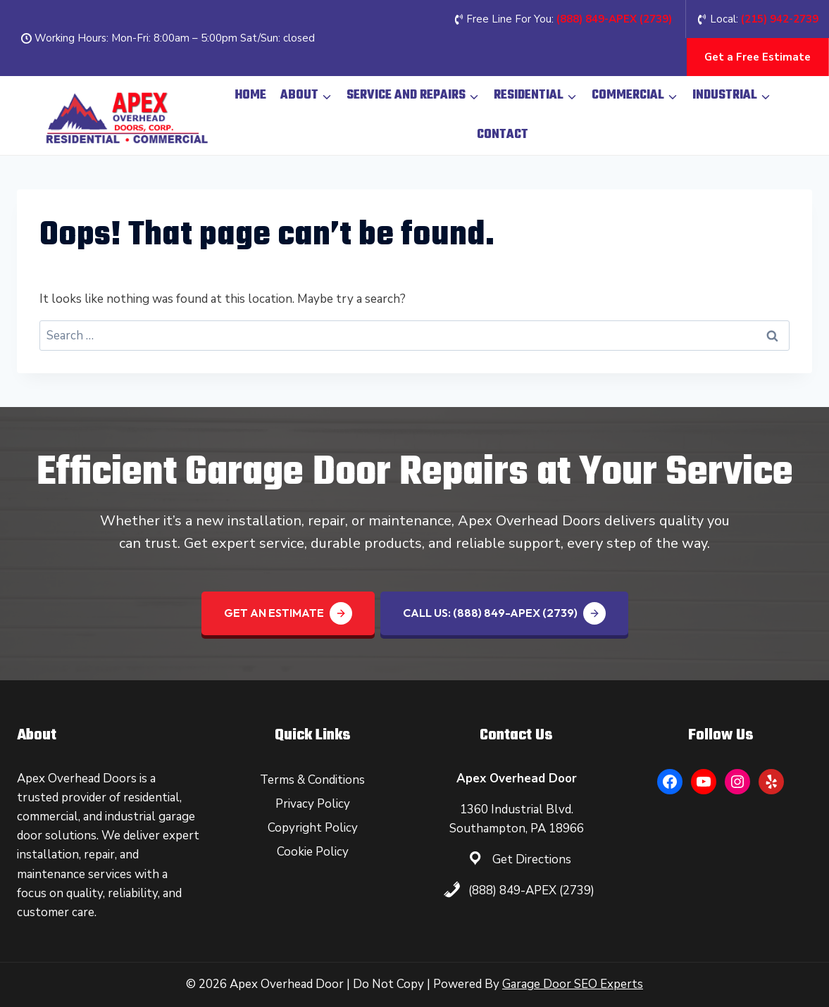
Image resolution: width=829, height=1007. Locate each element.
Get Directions (531, 859)
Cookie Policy (313, 852)
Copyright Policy (313, 828)
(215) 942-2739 (779, 19)
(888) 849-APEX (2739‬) (614, 19)
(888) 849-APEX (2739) (531, 890)
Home (250, 95)
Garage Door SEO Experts (572, 984)
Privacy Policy (312, 804)
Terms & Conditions (312, 780)
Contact (502, 135)
